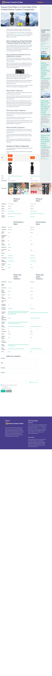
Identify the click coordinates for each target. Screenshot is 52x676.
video (11, 323)
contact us (39, 427)
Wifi (8, 258)
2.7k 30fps (16, 312)
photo (13, 322)
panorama (32, 326)
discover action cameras (44, 43)
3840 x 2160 (10, 308)
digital (9, 351)
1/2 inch (31, 288)
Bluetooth (11, 258)
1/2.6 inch (9, 288)
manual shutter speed (12, 326)
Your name (3, 358)
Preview (9, 391)
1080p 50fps (24, 311)
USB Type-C (20, 213)
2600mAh (9, 247)
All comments (5, 386)
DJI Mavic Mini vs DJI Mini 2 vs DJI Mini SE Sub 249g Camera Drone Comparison (45, 108)
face (31, 264)
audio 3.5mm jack (11, 213)
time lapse (22, 322)
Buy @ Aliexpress (10, 159)
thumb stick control (11, 216)
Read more (43, 90)
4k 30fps (14, 314)
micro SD (15, 213)
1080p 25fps (15, 311)
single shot (40, 326)
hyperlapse (10, 322)
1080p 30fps (19, 311)
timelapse (22, 326)
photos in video (17, 322)
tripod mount (32, 216)
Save (3, 391)
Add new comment (44, 91)
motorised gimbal (11, 261)
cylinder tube (10, 255)
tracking (9, 264)
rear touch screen (11, 211)
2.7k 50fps (20, 312)
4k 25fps (35, 312)
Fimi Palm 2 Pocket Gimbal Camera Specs (15, 176)
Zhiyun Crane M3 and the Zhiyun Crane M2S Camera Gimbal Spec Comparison (45, 71)
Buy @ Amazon (10, 156)
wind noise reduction (24, 344)
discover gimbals (44, 48)
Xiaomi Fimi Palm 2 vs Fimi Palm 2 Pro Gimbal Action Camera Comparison (45, 141)
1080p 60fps (46, 312)
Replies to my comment (6, 388)
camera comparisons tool (19, 34)
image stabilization (11, 344)
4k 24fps (11, 314)
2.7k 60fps (24, 312)
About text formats (34, 382)
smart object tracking (16, 323)
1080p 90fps (12, 312)
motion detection (18, 344)
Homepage (3, 367)
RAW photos (18, 326)
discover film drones (45, 46)
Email (2, 363)
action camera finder (14, 2)
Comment (2, 372)
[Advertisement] (10, 403)
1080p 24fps (10, 311)
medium (9, 267)
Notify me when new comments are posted (9, 385)
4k (8, 305)
